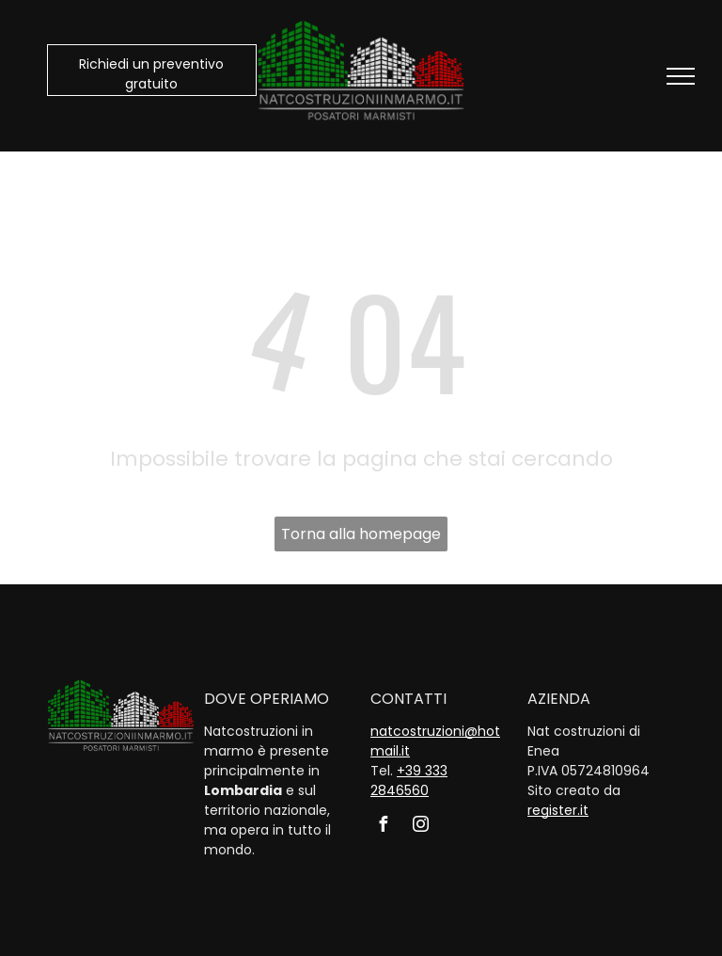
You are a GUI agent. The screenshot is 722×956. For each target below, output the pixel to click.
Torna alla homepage (361, 534)
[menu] (680, 76)
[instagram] (420, 826)
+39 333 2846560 (408, 780)
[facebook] (382, 826)
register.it (558, 810)
